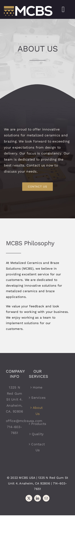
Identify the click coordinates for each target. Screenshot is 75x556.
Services (37, 398)
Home (37, 387)
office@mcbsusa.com (24, 421)
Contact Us (37, 447)
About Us (38, 411)
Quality (38, 434)
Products (37, 424)
